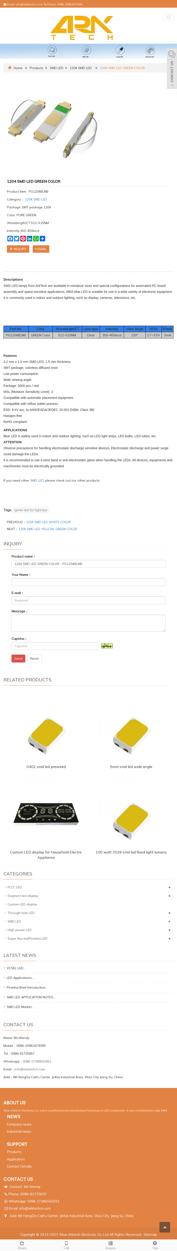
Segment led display (23, 896)
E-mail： (18, 593)
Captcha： (19, 639)
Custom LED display (22, 904)
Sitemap (150, 1234)
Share (22, 1245)
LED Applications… (20, 978)
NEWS (13, 1116)
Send (18, 658)
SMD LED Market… (20, 1007)
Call (66, 1245)
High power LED (20, 930)
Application (16, 1159)
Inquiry (110, 1245)
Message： (20, 611)
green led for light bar (31, 510)
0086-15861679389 (70, 4)
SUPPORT (17, 1144)
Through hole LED (21, 913)
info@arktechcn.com (29, 4)
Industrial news (19, 1131)
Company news (19, 1124)
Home (18, 68)
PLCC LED (15, 887)
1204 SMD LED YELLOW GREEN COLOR (47, 529)
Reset (34, 658)
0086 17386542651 (37, 1061)
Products (36, 68)
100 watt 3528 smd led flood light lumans (131, 852)
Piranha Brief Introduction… (27, 987)
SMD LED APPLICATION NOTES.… (31, 997)
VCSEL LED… (16, 968)
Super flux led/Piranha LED (27, 938)
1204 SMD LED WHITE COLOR (48, 522)
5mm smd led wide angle (131, 766)
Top (155, 1245)
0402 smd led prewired (46, 766)
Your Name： (21, 575)
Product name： (24, 556)
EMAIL (41, 249)
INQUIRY (18, 249)
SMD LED (56, 68)
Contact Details (19, 1166)
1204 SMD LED (81, 68)
